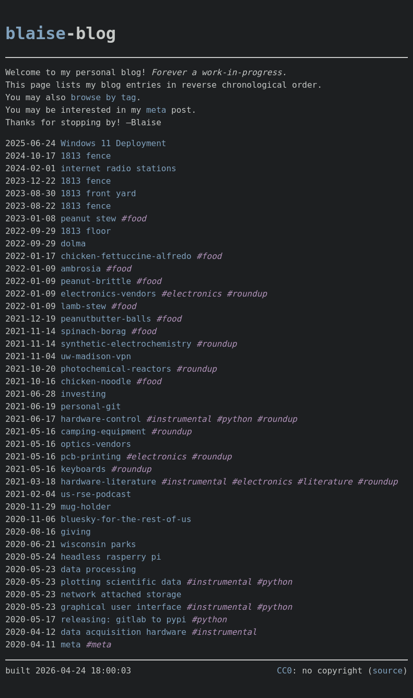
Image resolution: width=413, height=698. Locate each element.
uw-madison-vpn (96, 356)
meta (156, 110)
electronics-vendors (108, 294)
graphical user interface (121, 607)
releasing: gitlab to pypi (123, 619)
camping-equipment (103, 431)
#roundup (247, 294)
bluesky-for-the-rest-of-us (126, 519)
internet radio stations (118, 168)
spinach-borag (93, 331)
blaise (35, 33)
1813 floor (86, 231)
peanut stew (88, 218)
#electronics (191, 294)
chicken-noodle (96, 381)
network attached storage (121, 594)
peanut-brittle (96, 281)
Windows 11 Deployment (113, 143)
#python (234, 419)
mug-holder (86, 507)
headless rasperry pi (111, 557)
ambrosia (81, 269)
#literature (324, 482)
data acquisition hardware (123, 632)
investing (83, 394)
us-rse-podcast (96, 494)
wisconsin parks (98, 544)
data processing (98, 569)
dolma (73, 244)
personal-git (91, 406)
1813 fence (86, 156)
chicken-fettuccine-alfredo (126, 256)
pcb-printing (91, 457)
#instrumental (178, 419)
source (387, 671)
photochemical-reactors (116, 369)
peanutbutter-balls (106, 319)
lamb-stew (83, 306)
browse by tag (103, 97)
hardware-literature (108, 482)
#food (133, 218)
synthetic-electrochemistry (126, 344)
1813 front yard (98, 193)
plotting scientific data (121, 582)
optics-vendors (96, 444)
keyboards (83, 469)
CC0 (284, 671)
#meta (98, 644)
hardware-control (101, 419)
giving (76, 532)
